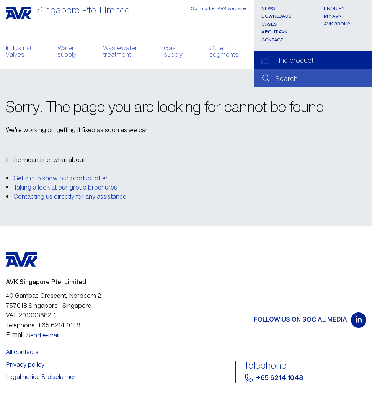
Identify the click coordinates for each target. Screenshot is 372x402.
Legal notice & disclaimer (41, 376)
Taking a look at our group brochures (65, 187)
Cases (269, 24)
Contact (272, 39)
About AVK (274, 31)
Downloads (276, 16)
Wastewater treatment (120, 52)
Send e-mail (42, 335)
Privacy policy (25, 364)
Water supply (66, 52)
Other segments (223, 52)
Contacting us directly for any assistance (69, 196)
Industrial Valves (18, 52)
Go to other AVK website (218, 8)
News (268, 8)
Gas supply (173, 52)
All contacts (22, 351)
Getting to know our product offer (60, 178)
